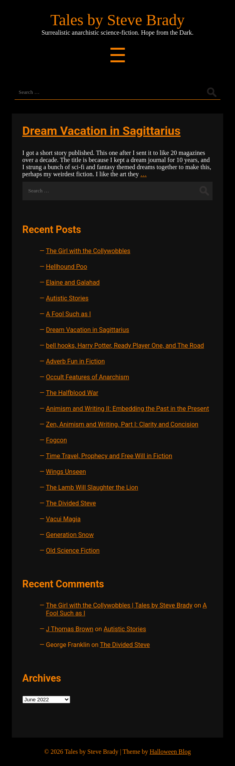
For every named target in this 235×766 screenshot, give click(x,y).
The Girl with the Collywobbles (88, 251)
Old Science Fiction (73, 550)
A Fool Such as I (68, 314)
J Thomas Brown (69, 629)
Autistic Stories (67, 298)
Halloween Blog (169, 751)
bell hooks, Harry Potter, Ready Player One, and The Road (125, 345)
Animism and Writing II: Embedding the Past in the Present (127, 408)
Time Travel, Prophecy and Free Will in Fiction (109, 456)
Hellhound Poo (67, 266)
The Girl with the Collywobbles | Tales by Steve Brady (119, 605)
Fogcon (56, 440)
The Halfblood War (72, 393)
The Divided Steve (71, 503)
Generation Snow (70, 535)
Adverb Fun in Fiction (75, 361)
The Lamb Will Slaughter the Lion (92, 487)
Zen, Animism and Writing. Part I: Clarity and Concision (122, 424)
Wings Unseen (66, 471)
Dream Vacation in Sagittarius (101, 131)
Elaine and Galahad (73, 282)
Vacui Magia (63, 519)
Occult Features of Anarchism (87, 377)
